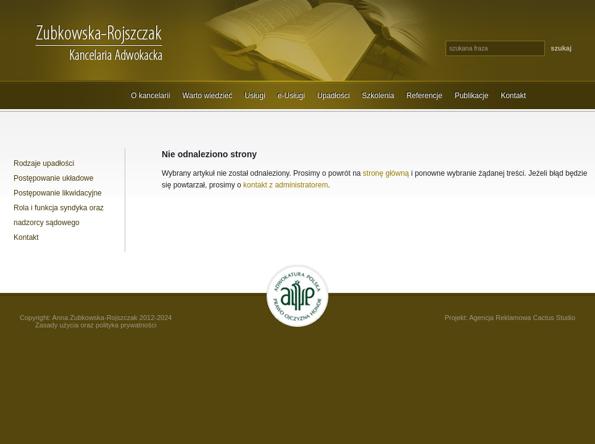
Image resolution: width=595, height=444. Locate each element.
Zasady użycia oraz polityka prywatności (95, 325)
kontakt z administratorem (285, 185)
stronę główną (386, 173)
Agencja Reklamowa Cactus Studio (522, 317)
